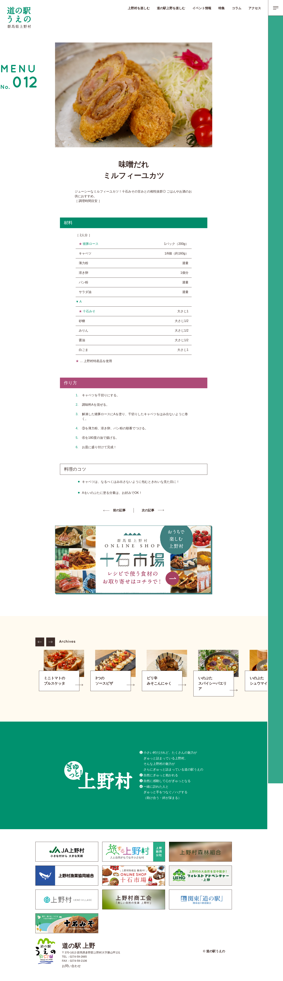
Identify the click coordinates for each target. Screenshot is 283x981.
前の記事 (119, 510)
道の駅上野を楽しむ (171, 8)
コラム (236, 8)
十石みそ (89, 311)
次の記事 (148, 510)
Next (50, 642)
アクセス (254, 8)
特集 (221, 8)
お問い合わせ (71, 966)
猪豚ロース (90, 243)
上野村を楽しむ (139, 8)
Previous (39, 642)
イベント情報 (201, 8)
